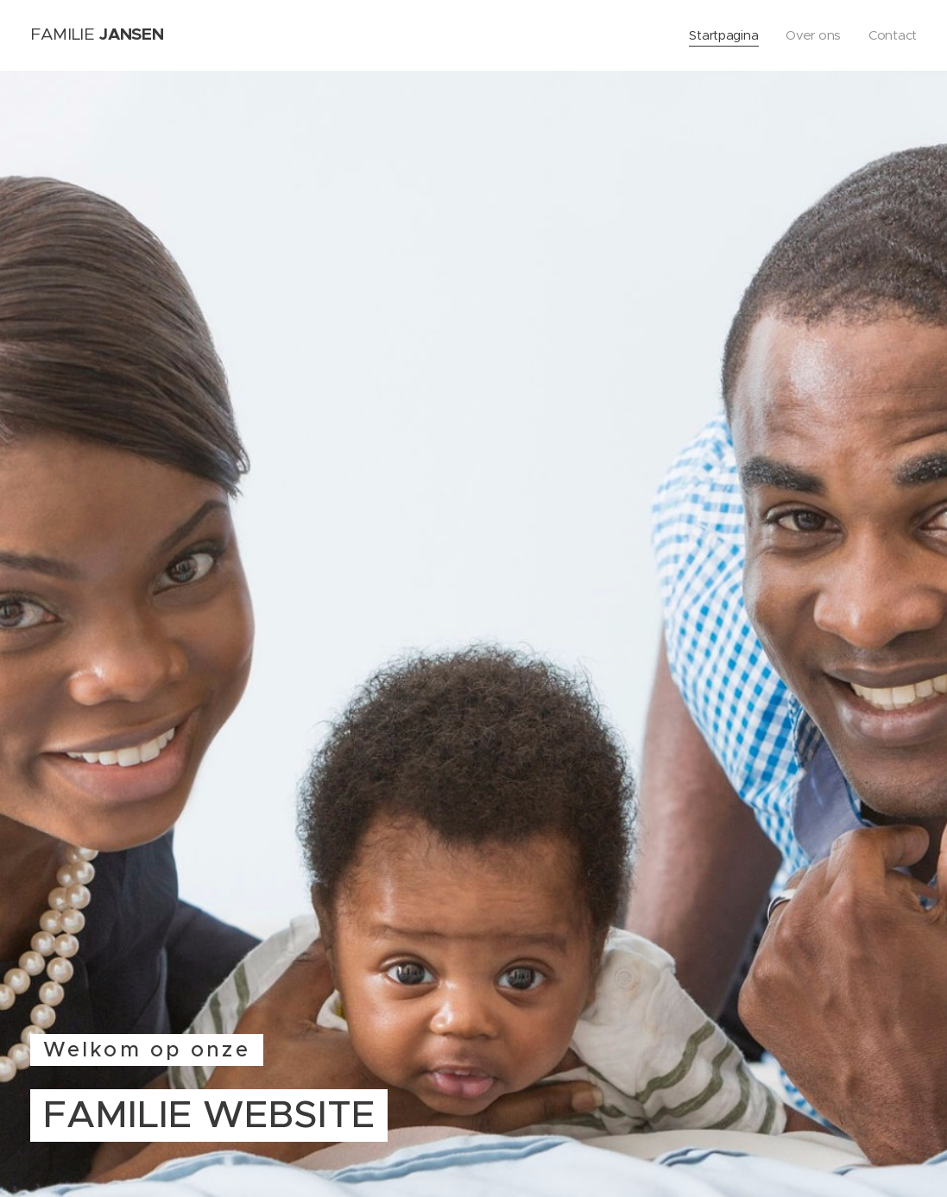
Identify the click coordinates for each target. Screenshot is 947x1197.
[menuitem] (723, 35)
